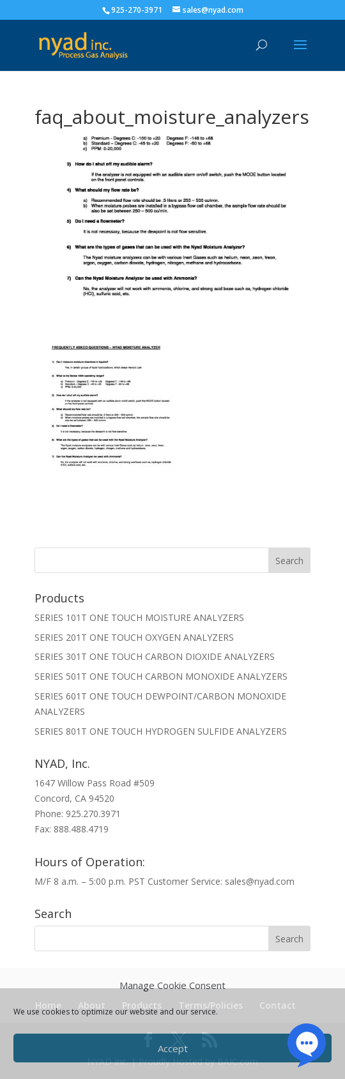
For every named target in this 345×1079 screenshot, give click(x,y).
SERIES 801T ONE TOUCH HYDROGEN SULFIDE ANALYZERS (160, 731)
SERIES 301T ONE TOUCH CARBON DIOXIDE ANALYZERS (154, 656)
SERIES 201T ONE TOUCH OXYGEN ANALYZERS (134, 637)
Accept (173, 1048)
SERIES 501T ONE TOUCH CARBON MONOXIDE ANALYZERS (161, 676)
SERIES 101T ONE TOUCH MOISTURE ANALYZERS (139, 617)
